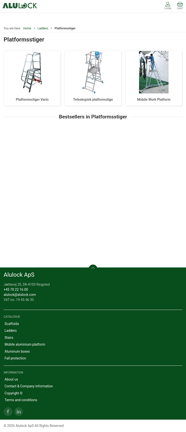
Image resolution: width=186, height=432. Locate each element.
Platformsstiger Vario (32, 99)
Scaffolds (12, 324)
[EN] (20, 6)
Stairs (9, 338)
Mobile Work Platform (153, 99)
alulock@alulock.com (20, 295)
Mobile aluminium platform (25, 344)
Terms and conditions (21, 400)
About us (11, 379)
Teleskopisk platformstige (93, 99)
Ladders (43, 28)
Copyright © (14, 393)
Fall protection (15, 358)
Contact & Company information (29, 386)
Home (27, 28)
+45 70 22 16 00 (16, 289)
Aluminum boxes (17, 351)
